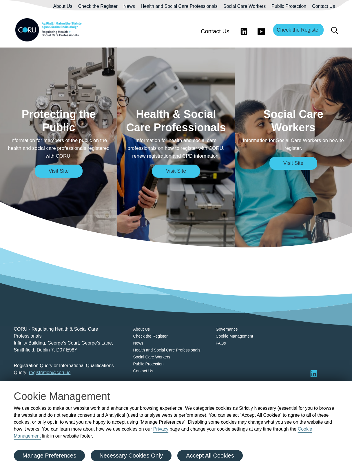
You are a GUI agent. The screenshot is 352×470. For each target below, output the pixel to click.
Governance (227, 329)
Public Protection (288, 6)
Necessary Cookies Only (131, 455)
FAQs (221, 343)
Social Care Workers (244, 6)
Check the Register (98, 6)
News (129, 6)
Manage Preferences (49, 455)
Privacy (160, 429)
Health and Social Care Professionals (179, 6)
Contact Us (323, 6)
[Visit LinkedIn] (244, 30)
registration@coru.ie (49, 372)
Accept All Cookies (210, 455)
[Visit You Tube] (261, 30)
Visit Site (59, 171)
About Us (62, 6)
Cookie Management (234, 336)
